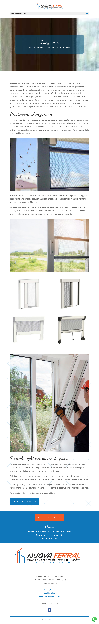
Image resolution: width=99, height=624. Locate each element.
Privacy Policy (49, 590)
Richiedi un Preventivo (24, 501)
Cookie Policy (49, 593)
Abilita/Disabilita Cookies (49, 596)
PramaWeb (53, 620)
